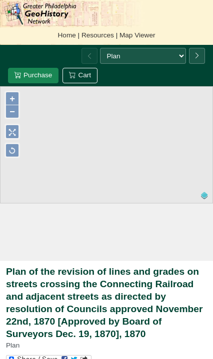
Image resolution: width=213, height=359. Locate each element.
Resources (98, 35)
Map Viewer (138, 35)
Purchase (33, 75)
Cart (80, 75)
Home (67, 35)
